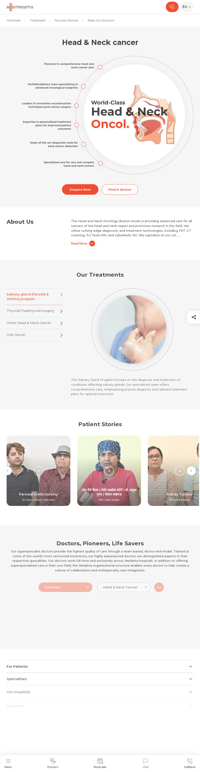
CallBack (189, 763)
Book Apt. (100, 763)
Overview (14, 20)
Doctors (52, 763)
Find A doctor (119, 189)
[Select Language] (188, 7)
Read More (83, 243)
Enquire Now (80, 189)
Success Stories (66, 20)
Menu (8, 763)
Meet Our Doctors (101, 20)
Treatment (37, 20)
